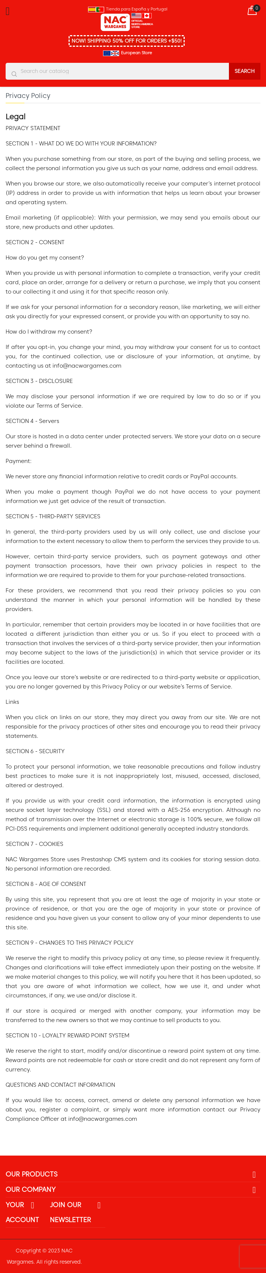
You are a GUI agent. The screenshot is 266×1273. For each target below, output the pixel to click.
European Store (136, 52)
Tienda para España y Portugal (136, 9)
